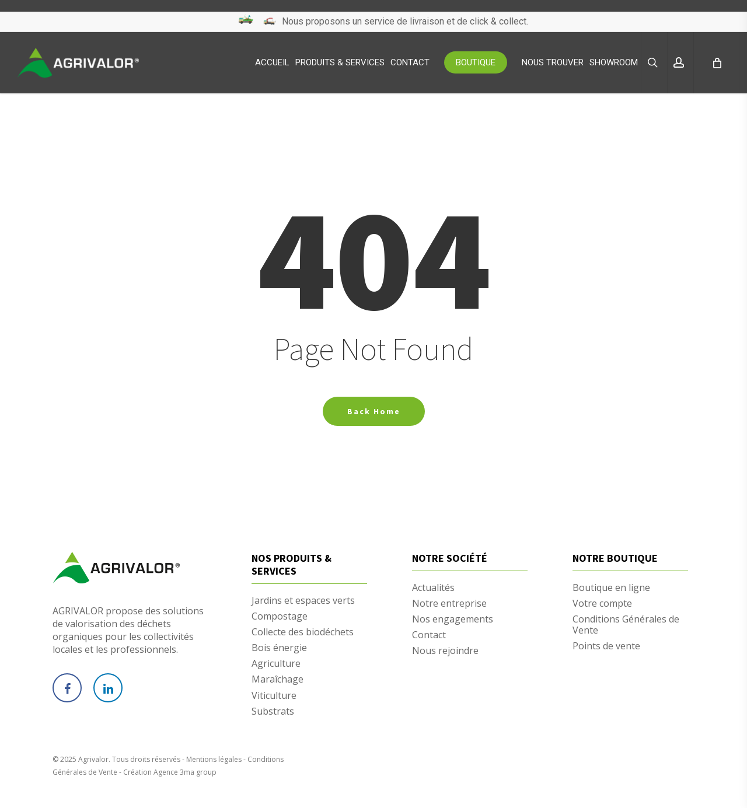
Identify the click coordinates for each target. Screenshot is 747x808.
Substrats (273, 711)
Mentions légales (214, 759)
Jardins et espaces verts (303, 600)
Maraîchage (277, 679)
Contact (429, 635)
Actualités (433, 587)
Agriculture (276, 663)
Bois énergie (279, 647)
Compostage (280, 616)
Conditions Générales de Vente (626, 625)
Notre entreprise (449, 603)
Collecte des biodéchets (303, 632)
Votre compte (602, 603)
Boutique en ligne (611, 587)
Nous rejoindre (445, 650)
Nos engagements (452, 619)
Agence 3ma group (185, 772)
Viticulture (274, 695)
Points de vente (606, 646)
